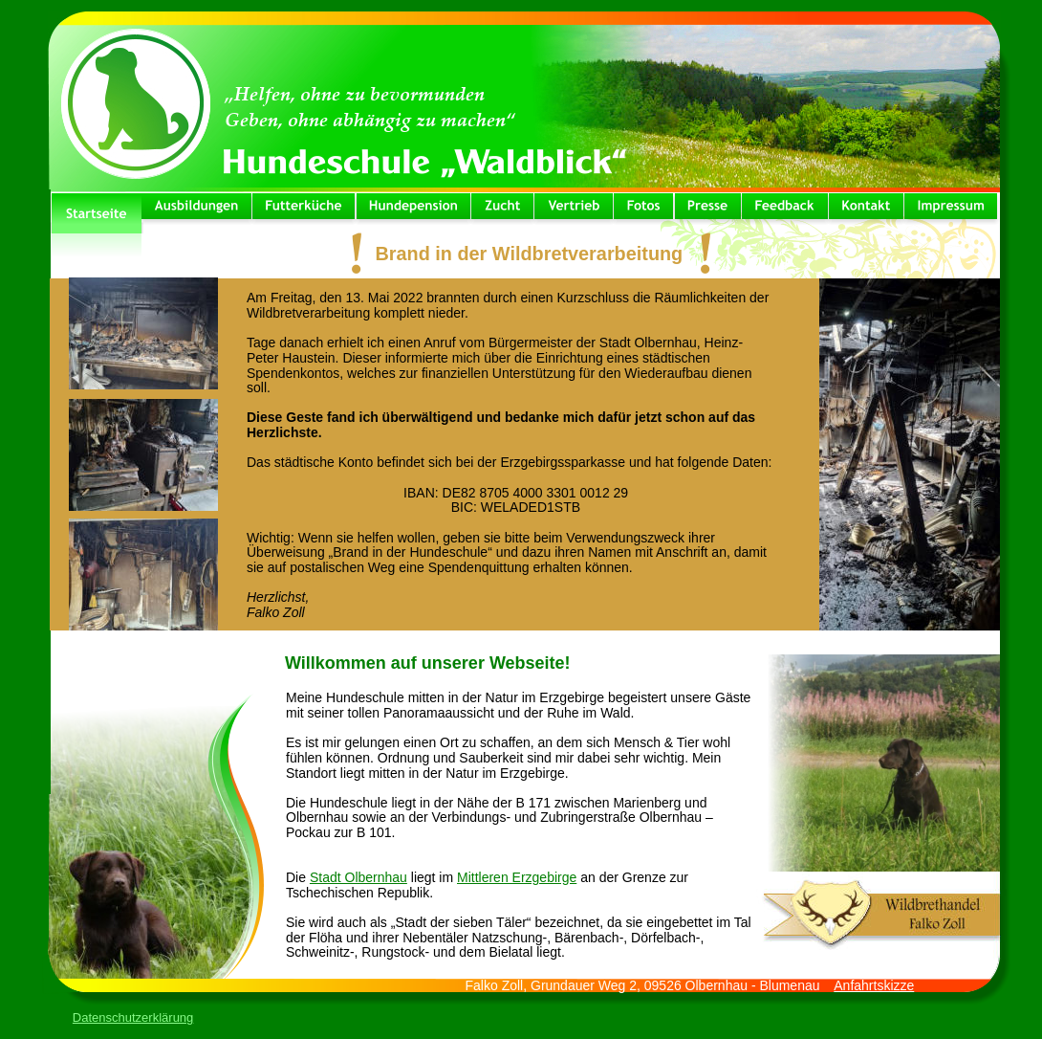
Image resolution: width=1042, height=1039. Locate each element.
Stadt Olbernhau (358, 877)
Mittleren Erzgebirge (516, 877)
